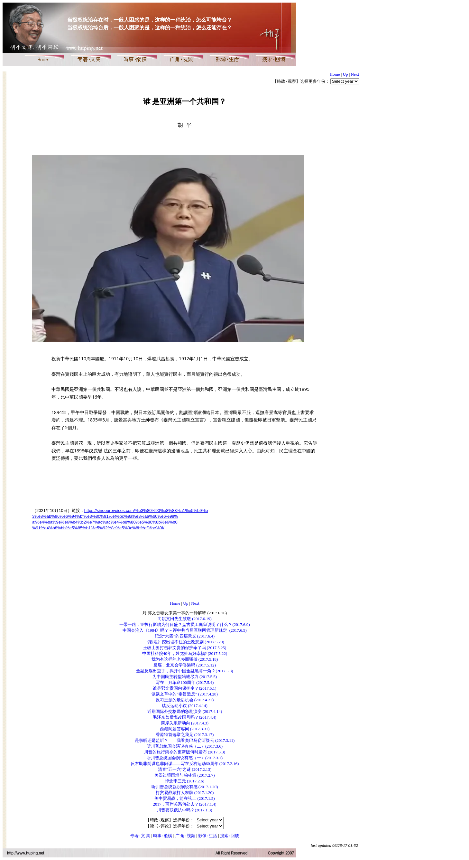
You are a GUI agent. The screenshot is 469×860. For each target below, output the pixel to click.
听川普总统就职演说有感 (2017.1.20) (185, 786)
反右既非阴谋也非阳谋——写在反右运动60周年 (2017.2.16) (185, 763)
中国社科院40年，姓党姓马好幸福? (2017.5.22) (184, 653)
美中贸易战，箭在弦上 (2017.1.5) (184, 798)
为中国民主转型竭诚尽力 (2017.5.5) (184, 676)
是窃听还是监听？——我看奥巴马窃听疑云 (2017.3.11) (184, 740)
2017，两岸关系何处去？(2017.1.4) (184, 804)
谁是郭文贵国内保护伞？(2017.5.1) (184, 688)
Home (335, 74)
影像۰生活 (207, 835)
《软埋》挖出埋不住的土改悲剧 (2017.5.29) (184, 641)
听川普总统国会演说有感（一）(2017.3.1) (185, 757)
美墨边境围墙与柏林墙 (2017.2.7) (184, 775)
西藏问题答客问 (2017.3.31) (185, 728)
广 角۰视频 (185, 835)
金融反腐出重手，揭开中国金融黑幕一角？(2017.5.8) (184, 670)
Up (345, 74)
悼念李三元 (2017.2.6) (184, 781)
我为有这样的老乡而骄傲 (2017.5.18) (185, 659)
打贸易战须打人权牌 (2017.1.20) (185, 792)
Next (355, 74)
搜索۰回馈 (229, 835)
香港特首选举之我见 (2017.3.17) (185, 734)
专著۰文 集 (140, 835)
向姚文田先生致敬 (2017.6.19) (185, 618)
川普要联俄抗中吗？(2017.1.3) (184, 810)
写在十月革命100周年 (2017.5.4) (185, 682)
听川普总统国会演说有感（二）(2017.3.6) (185, 746)
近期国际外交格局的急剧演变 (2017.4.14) (184, 711)
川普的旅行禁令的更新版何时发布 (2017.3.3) (184, 752)
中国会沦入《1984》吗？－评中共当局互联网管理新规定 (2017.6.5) (185, 630)
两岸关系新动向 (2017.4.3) (184, 723)
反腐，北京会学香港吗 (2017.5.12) (184, 665)
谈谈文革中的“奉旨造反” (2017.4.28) (184, 694)
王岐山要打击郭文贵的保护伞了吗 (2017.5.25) (184, 647)
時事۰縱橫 (162, 835)
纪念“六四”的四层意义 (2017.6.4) (185, 636)
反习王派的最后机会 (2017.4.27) (185, 699)
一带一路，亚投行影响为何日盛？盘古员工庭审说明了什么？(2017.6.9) (184, 624)
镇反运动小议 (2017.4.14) (184, 705)
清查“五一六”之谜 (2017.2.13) (184, 769)
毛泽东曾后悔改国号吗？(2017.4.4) (184, 717)
